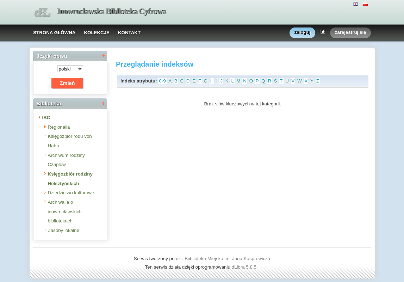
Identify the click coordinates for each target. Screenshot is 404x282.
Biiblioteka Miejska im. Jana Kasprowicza (227, 258)
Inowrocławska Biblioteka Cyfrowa (111, 11)
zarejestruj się (350, 32)
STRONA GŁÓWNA (54, 32)
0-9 (162, 81)
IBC (46, 117)
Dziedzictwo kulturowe (71, 192)
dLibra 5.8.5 (245, 267)
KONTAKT (129, 32)
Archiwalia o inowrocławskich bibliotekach (65, 211)
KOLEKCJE (97, 32)
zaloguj (302, 32)
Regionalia (59, 127)
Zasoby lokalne (64, 230)
